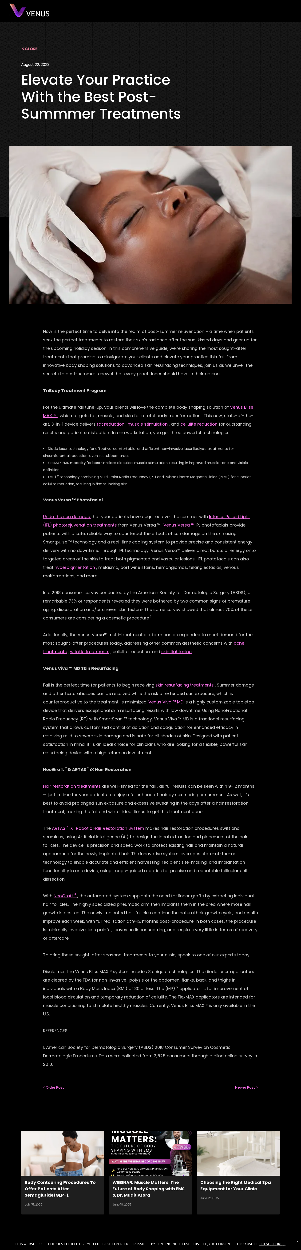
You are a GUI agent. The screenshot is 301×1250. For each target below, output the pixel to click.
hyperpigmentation (75, 567)
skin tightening (176, 652)
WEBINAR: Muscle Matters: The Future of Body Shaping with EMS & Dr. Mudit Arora (148, 1188)
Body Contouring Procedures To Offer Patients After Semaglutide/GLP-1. (60, 1188)
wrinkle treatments (89, 652)
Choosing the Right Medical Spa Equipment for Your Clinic (235, 1185)
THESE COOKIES (272, 1244)
